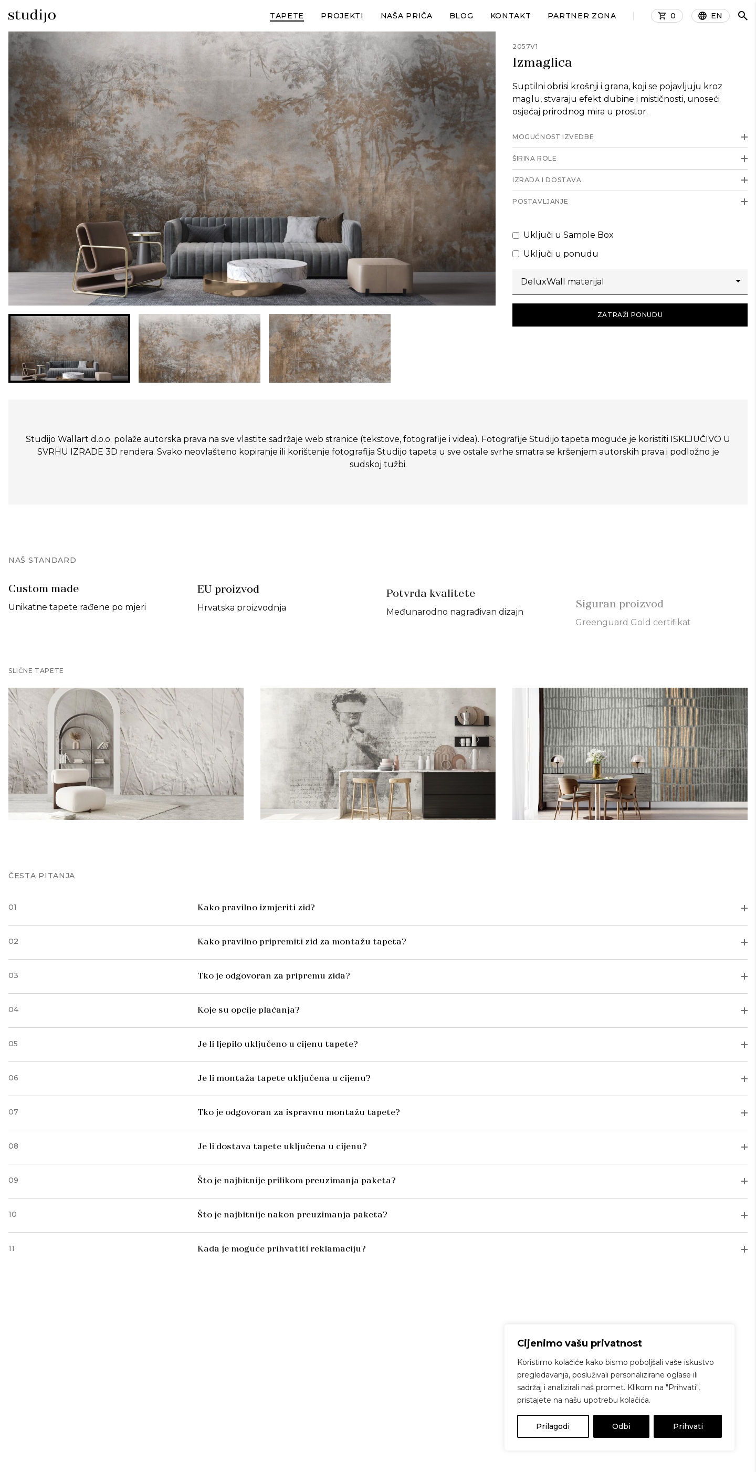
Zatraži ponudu (630, 315)
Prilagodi (553, 1426)
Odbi (621, 1426)
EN (717, 15)
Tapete (287, 15)
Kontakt (510, 15)
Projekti (342, 15)
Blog (461, 15)
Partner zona (582, 15)
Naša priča (407, 15)
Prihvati (688, 1426)
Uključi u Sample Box (563, 235)
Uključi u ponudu (555, 254)
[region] (619, 1387)
